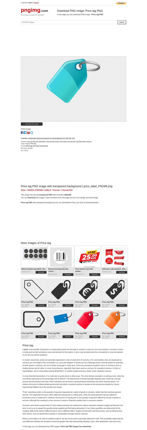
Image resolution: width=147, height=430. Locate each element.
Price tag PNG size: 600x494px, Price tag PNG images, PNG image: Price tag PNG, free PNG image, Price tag (59, 141)
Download (41, 272)
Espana (36, 2)
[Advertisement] (73, 41)
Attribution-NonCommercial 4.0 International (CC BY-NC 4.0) (51, 138)
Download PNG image (31, 124)
